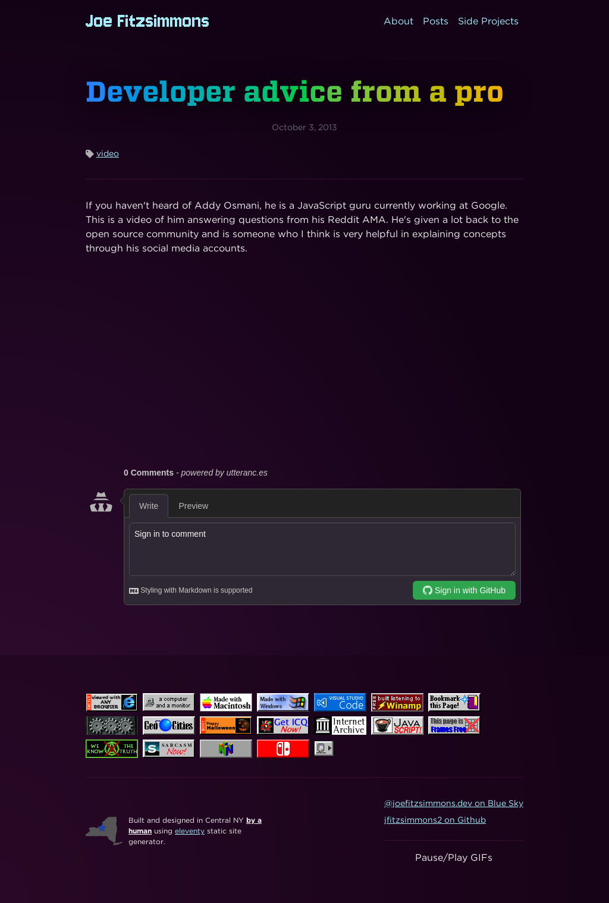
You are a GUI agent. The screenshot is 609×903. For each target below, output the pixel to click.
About (398, 21)
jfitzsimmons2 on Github (435, 820)
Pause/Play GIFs (453, 857)
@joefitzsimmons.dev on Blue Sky (453, 803)
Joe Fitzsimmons (148, 21)
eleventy (190, 830)
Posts (435, 21)
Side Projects (488, 21)
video (107, 153)
